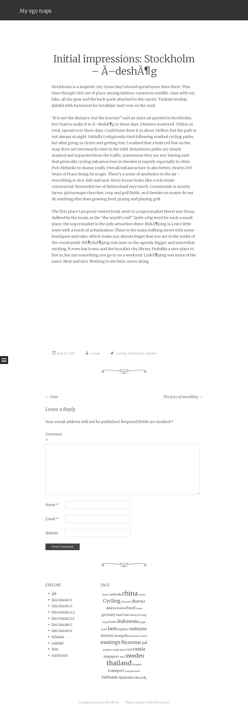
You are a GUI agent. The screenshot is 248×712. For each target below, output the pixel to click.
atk (54, 593)
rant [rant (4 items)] (129, 649)
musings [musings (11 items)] (110, 642)
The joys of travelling (183, 396)
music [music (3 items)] (144, 636)
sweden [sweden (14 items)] (135, 656)
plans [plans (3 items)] (123, 649)
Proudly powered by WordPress (98, 702)
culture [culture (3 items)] (142, 594)
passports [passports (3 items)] (108, 649)
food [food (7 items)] (131, 607)
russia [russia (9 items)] (139, 649)
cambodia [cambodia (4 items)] (115, 594)
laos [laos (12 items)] (112, 628)
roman (95, 353)
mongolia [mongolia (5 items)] (121, 636)
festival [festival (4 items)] (121, 608)
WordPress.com (159, 702)
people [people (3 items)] (116, 649)
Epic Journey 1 (62, 599)
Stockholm (136, 353)
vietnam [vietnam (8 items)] (109, 677)
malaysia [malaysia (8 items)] (138, 628)
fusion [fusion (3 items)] (139, 608)
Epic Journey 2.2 (63, 612)
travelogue (60, 655)
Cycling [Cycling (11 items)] (112, 601)
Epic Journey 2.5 (63, 618)
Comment (53, 437)
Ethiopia (58, 636)
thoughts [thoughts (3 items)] (137, 664)
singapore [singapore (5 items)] (111, 656)
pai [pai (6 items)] (144, 643)
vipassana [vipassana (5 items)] (125, 677)
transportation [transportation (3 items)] (132, 671)
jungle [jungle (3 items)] (142, 622)
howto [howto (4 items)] (112, 622)
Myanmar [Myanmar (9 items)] (131, 642)
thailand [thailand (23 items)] (119, 663)
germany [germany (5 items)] (108, 615)
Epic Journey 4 (62, 630)
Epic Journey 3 (62, 624)
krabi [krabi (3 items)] (104, 629)
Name (51, 504)
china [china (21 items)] (130, 593)
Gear (51, 396)
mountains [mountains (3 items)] (134, 636)
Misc (55, 649)
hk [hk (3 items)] (139, 615)
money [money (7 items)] (107, 635)
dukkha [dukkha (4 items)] (111, 608)
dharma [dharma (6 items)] (138, 601)
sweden (150, 353)
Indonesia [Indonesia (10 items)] (127, 621)
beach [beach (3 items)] (105, 594)
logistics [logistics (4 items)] (122, 629)
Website (51, 533)
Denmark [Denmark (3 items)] (126, 601)
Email (51, 518)
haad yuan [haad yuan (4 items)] (122, 615)
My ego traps (35, 11)
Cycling (121, 353)
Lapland (57, 643)
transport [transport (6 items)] (116, 671)
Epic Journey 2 (62, 605)
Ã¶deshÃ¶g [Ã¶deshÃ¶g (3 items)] (140, 677)
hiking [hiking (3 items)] (133, 615)
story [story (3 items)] (122, 656)
